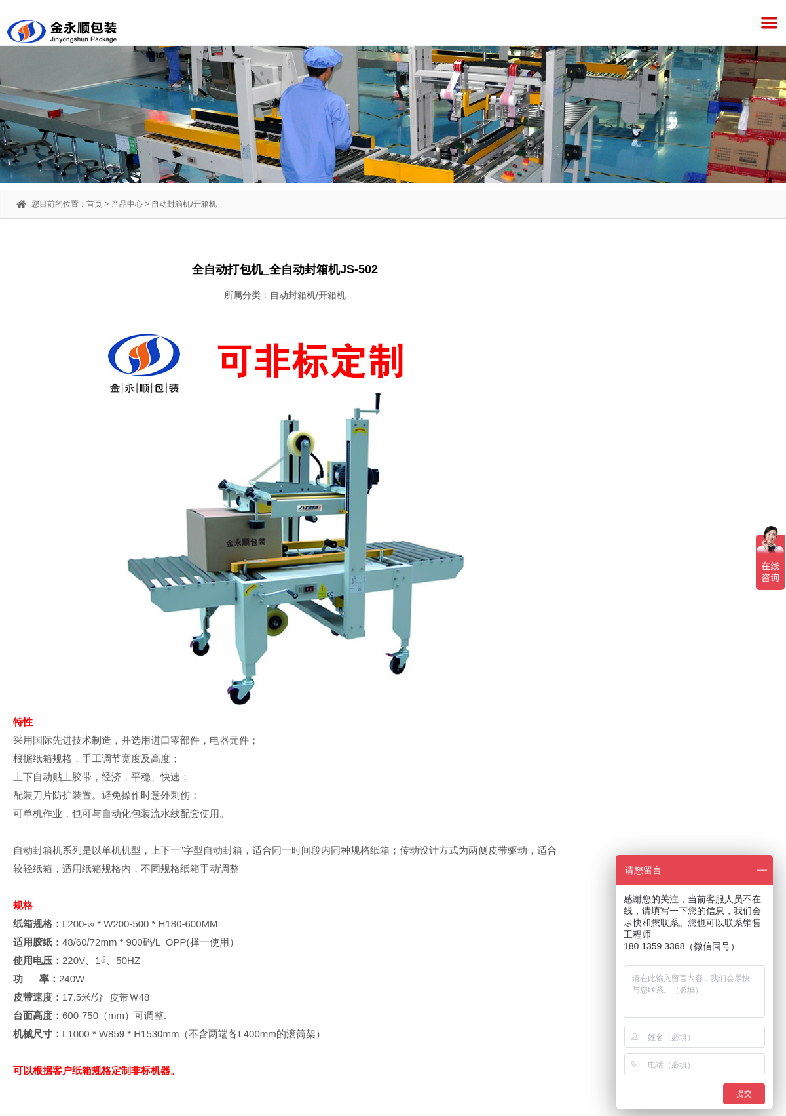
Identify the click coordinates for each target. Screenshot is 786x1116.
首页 (94, 204)
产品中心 (127, 204)
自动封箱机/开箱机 (183, 204)
